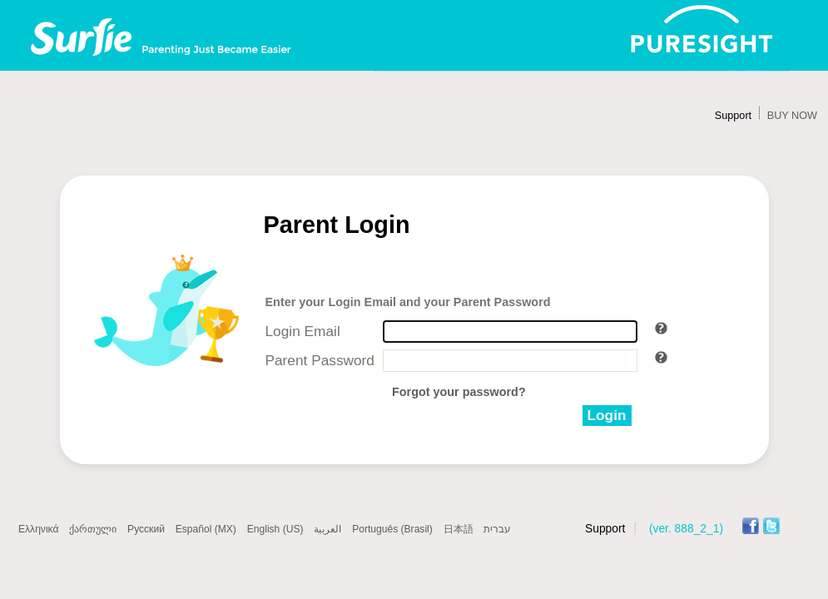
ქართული (93, 529)
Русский (146, 529)
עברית (497, 529)
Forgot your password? (459, 392)
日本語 (458, 529)
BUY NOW (792, 115)
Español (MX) (206, 529)
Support (733, 115)
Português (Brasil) (392, 529)
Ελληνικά (38, 529)
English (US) (275, 529)
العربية (327, 529)
